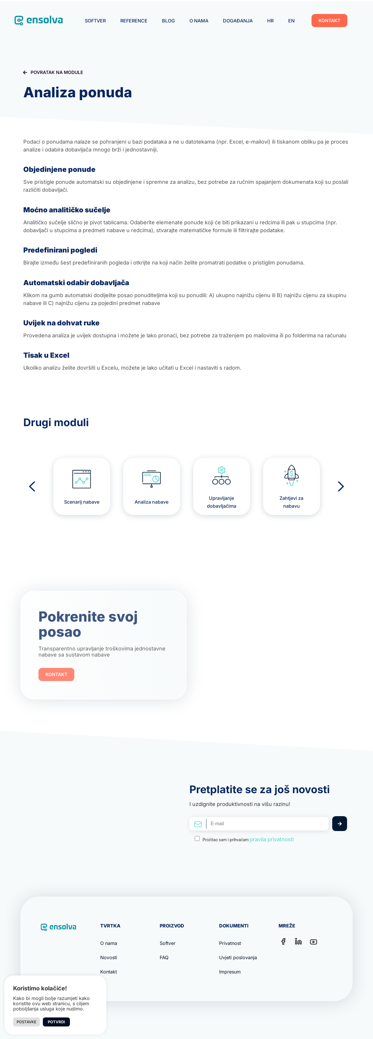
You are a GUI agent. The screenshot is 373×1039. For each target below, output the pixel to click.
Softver (95, 21)
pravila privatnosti (272, 839)
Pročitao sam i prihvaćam (248, 839)
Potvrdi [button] (56, 1021)
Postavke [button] (26, 1021)
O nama (198, 21)
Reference (133, 21)
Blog (168, 21)
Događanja (238, 21)
